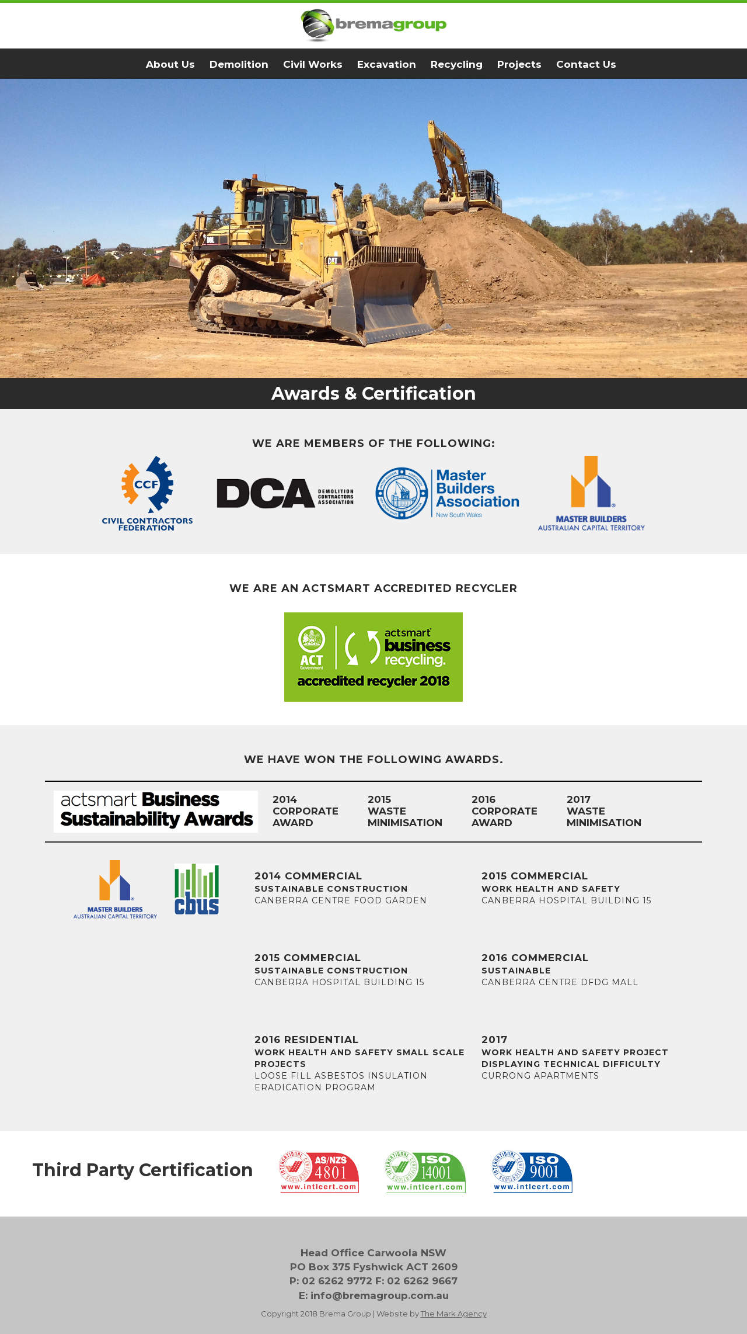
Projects (519, 64)
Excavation (386, 64)
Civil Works (313, 64)
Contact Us (586, 64)
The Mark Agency (454, 1313)
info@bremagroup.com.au (379, 1295)
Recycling (457, 64)
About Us (170, 64)
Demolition (239, 64)
